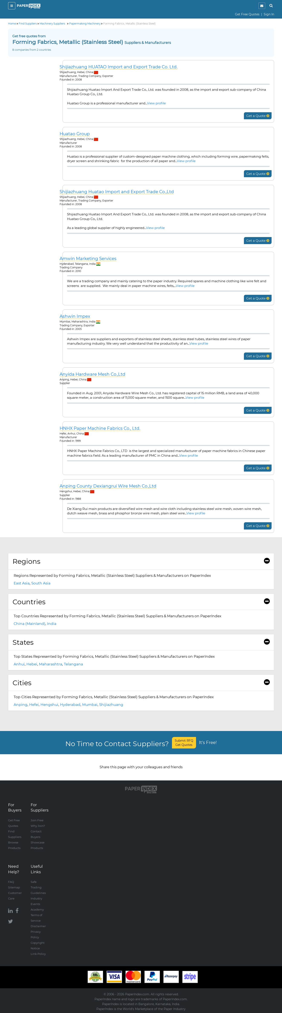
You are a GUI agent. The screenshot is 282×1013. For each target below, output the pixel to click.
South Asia (40, 583)
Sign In (269, 14)
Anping (20, 704)
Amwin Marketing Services (88, 258)
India (51, 624)
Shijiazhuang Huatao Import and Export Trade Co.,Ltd (117, 191)
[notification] (261, 6)
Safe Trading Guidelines (38, 887)
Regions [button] (141, 561)
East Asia (22, 583)
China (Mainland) (29, 624)
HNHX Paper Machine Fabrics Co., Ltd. (100, 428)
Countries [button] (141, 602)
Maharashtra (50, 664)
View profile (156, 103)
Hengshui (49, 704)
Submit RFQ (184, 743)
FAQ (11, 881)
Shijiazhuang (111, 704)
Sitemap (14, 887)
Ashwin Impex (75, 316)
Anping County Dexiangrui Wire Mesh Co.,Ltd (108, 486)
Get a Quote (257, 116)
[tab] (141, 561)
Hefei (34, 704)
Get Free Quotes (247, 14)
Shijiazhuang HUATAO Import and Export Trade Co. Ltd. (119, 67)
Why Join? (38, 825)
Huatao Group (75, 133)
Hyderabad (70, 704)
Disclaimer (38, 926)
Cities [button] (141, 683)
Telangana (73, 664)
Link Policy (38, 953)
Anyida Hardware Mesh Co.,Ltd (92, 374)
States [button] (141, 642)
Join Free (37, 820)
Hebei (31, 664)
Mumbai (89, 704)
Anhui (19, 664)
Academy (37, 909)
